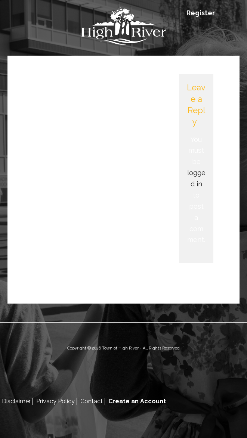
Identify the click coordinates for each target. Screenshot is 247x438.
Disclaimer (16, 401)
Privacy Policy (55, 401)
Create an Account (137, 401)
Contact (91, 401)
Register (200, 13)
